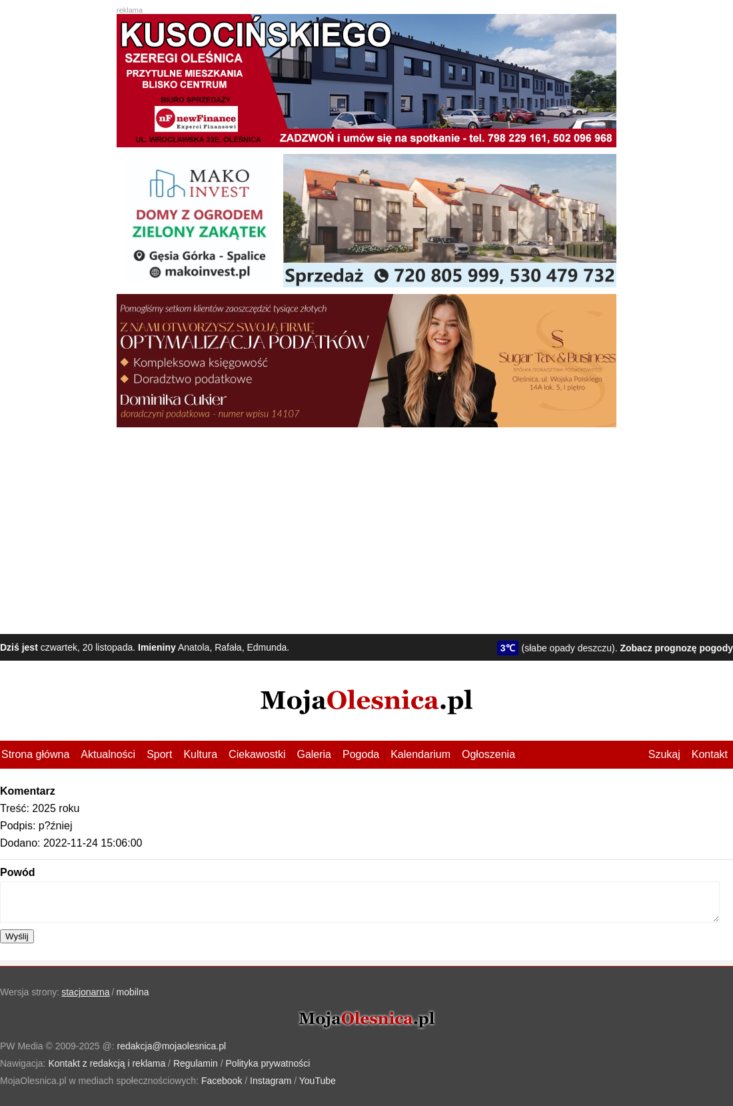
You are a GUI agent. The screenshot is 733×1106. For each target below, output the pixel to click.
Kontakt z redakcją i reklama (106, 1063)
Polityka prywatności (268, 1063)
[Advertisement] (366, 527)
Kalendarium (420, 754)
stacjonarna (85, 992)
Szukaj (664, 754)
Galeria (314, 754)
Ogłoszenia (488, 754)
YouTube (317, 1080)
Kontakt (710, 754)
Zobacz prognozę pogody (676, 648)
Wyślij (17, 936)
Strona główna (35, 754)
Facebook (221, 1080)
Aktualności (108, 754)
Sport (159, 754)
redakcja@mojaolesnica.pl (172, 1046)
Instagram (270, 1080)
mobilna (133, 992)
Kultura (200, 754)
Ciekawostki (257, 754)
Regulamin (195, 1063)
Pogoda (361, 754)
